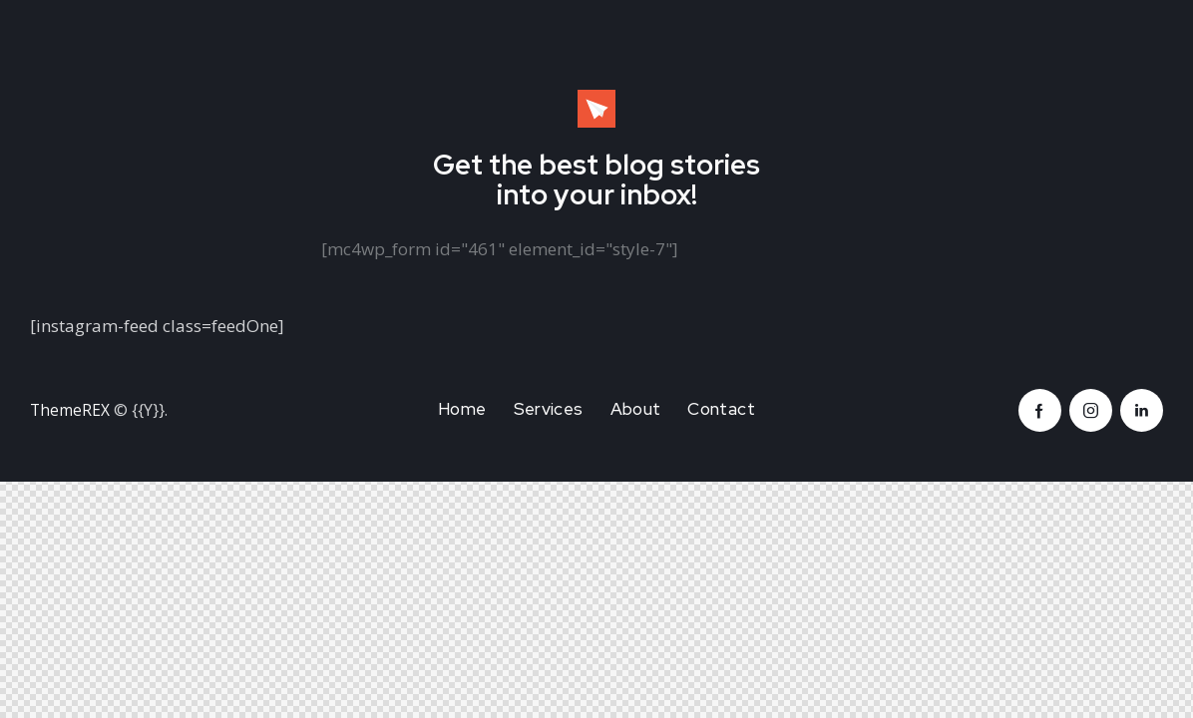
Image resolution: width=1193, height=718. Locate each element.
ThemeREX (70, 410)
